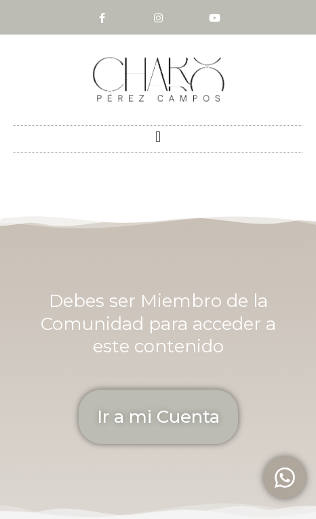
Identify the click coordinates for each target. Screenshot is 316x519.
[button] (157, 137)
